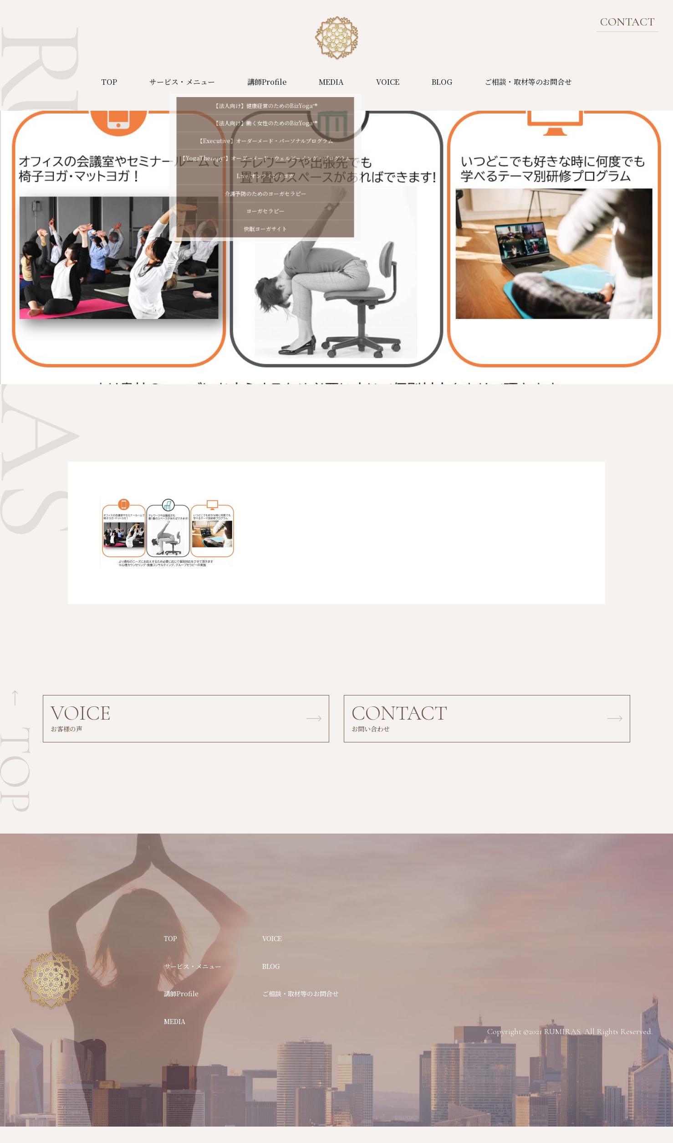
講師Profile (266, 82)
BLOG (442, 82)
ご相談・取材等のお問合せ (528, 82)
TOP (109, 82)
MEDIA (331, 82)
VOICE (387, 82)
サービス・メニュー (182, 82)
